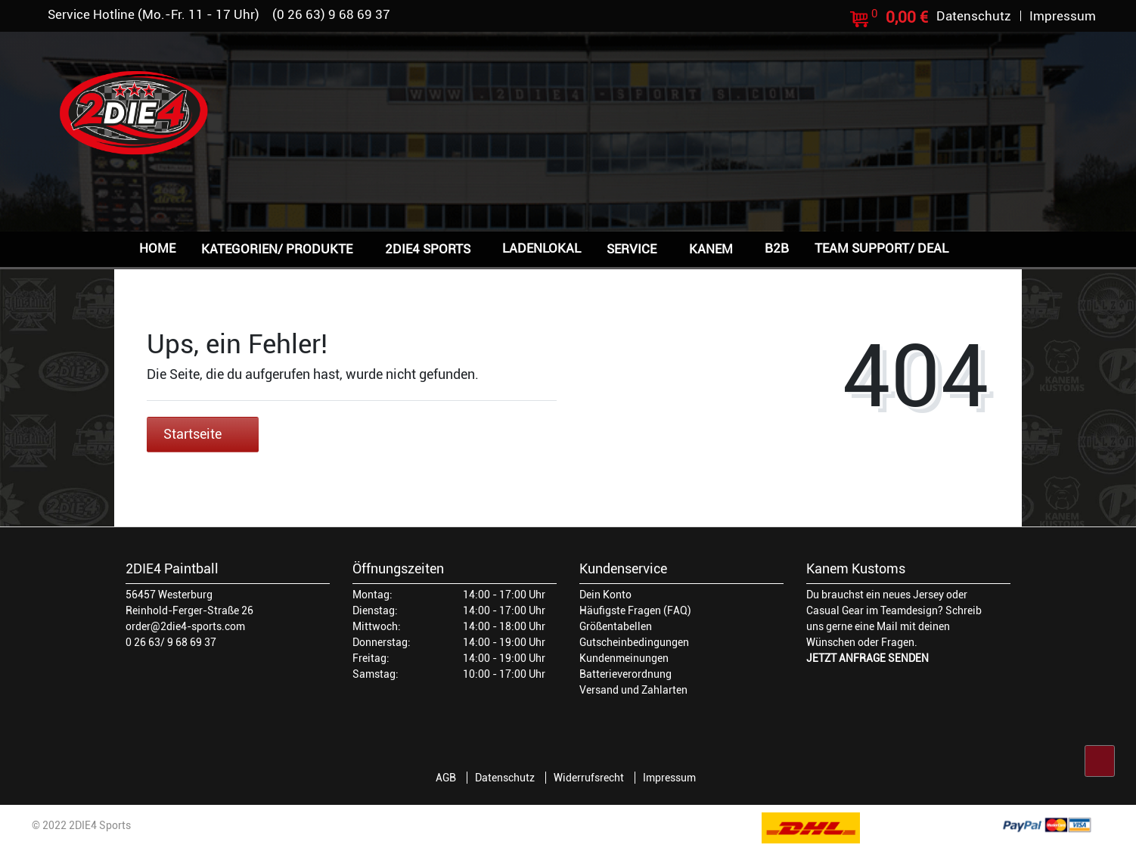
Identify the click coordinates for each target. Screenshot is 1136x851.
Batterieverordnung (625, 674)
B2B (777, 248)
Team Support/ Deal (881, 248)
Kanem (711, 248)
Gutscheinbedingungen (634, 642)
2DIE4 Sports (427, 248)
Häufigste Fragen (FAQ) (635, 610)
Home (157, 248)
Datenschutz (505, 778)
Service (631, 248)
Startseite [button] (202, 434)
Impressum (669, 778)
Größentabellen (615, 626)
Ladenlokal (541, 248)
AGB (446, 778)
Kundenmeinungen (624, 658)
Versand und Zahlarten (633, 690)
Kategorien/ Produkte (276, 248)
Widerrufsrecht (589, 778)
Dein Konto (605, 595)
